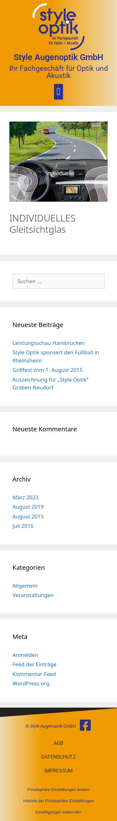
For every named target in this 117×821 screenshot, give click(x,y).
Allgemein (24, 585)
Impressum (58, 771)
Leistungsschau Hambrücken (48, 342)
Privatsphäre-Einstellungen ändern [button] (58, 789)
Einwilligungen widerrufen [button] (58, 812)
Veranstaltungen (33, 595)
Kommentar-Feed (34, 674)
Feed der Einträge (34, 664)
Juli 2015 (22, 525)
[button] (58, 92)
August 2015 (28, 516)
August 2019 (28, 506)
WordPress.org (30, 683)
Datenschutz (58, 757)
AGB (58, 743)
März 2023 (25, 497)
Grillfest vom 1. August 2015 (47, 369)
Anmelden (25, 654)
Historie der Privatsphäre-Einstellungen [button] (58, 800)
